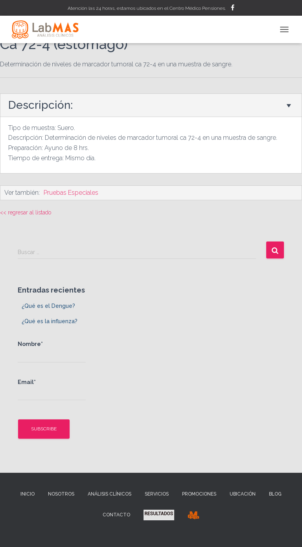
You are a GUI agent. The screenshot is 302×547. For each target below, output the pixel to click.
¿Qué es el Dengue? (48, 306)
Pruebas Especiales (71, 192)
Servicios (157, 494)
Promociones (199, 494)
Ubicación (243, 494)
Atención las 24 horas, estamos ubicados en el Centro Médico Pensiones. (147, 8)
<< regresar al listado (25, 212)
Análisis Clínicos (109, 494)
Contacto (116, 515)
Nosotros (61, 494)
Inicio (27, 494)
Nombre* (52, 352)
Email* (52, 390)
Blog (275, 494)
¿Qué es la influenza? (49, 321)
